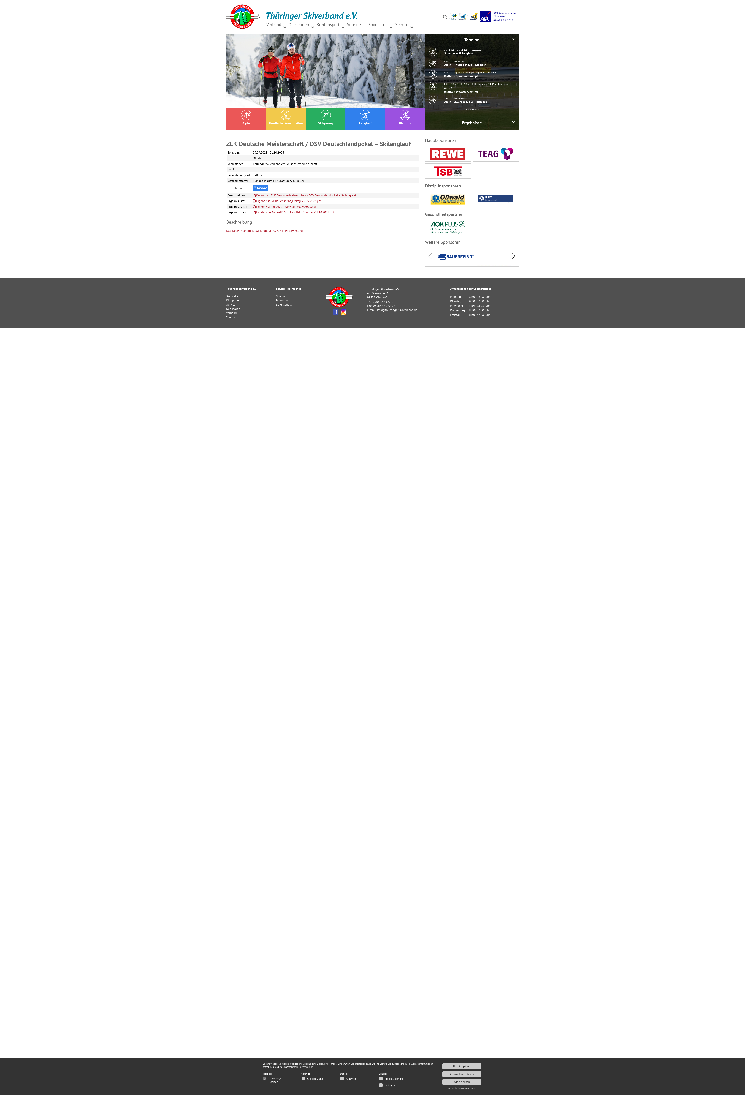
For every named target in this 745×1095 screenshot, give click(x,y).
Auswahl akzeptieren (462, 1074)
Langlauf (365, 117)
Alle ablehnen (462, 1081)
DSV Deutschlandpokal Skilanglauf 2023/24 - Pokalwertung (264, 231)
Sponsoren (233, 309)
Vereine (231, 317)
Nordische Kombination (286, 117)
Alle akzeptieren (462, 1066)
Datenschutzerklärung (302, 1067)
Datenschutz (284, 304)
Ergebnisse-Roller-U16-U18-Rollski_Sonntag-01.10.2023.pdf (293, 212)
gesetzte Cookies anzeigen (461, 1088)
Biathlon (405, 117)
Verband (231, 313)
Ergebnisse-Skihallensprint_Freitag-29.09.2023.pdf (287, 201)
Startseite (232, 296)
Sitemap (281, 296)
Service (230, 304)
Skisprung (325, 117)
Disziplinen (233, 300)
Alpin (246, 117)
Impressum (283, 300)
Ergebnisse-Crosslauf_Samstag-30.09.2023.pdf (284, 206)
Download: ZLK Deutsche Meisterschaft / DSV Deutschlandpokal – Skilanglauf (304, 195)
